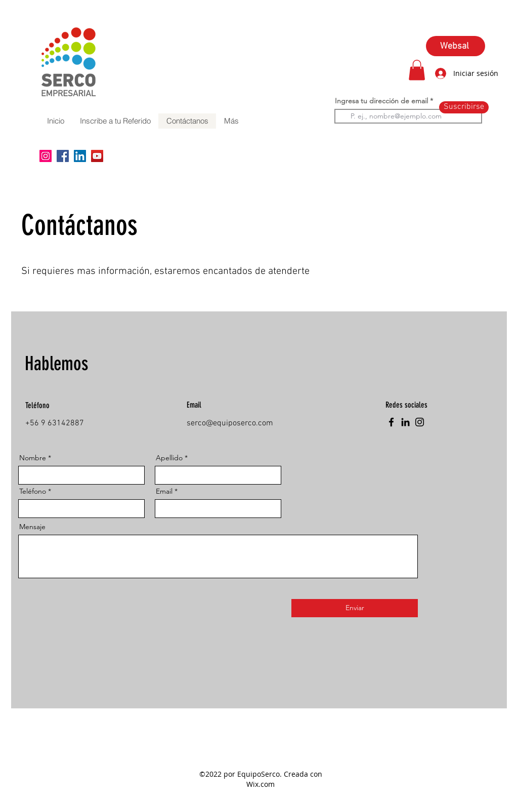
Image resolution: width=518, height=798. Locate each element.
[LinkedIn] (80, 156)
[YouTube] (97, 156)
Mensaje (32, 526)
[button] (416, 70)
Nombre (32, 457)
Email (164, 491)
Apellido (169, 457)
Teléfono (32, 491)
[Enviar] (354, 608)
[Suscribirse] (464, 107)
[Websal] (455, 46)
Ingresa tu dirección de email (381, 100)
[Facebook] (63, 156)
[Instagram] (45, 156)
